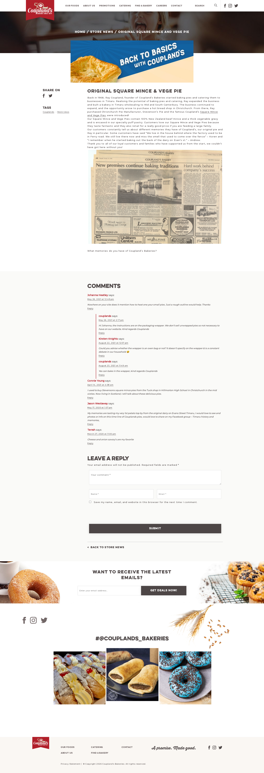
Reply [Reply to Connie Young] (90, 397)
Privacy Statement (70, 762)
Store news (63, 112)
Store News (101, 32)
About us (89, 6)
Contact (176, 6)
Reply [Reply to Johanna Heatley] (90, 308)
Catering (125, 6)
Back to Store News (108, 546)
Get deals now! (163, 589)
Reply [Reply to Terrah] (90, 442)
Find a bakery (143, 6)
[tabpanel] (79, 676)
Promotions (107, 6)
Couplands (48, 112)
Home (80, 32)
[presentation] (110, 510)
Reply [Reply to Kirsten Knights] (102, 355)
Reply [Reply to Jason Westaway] (90, 423)
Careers (161, 6)
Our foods (72, 6)
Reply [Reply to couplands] (102, 333)
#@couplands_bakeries (132, 637)
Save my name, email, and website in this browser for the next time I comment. (145, 500)
